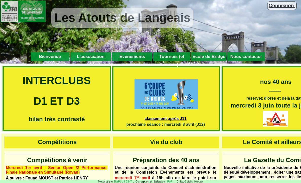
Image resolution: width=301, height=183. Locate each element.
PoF (169, 181)
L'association (91, 56)
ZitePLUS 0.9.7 (123, 181)
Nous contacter (246, 56)
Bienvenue (50, 56)
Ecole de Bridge (208, 56)
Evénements (132, 56)
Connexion (282, 5)
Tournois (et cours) (171, 57)
